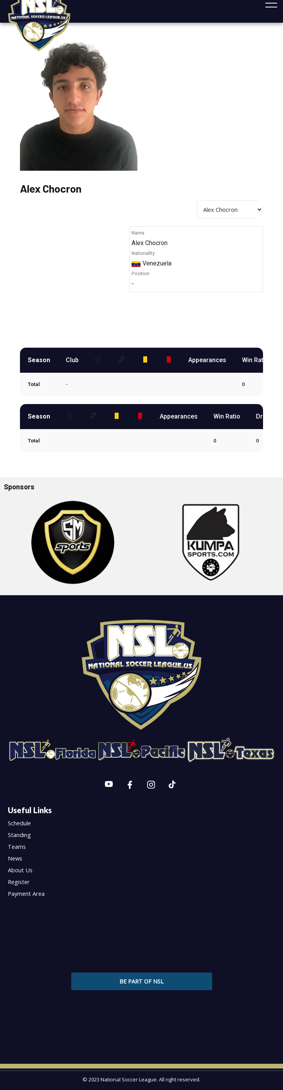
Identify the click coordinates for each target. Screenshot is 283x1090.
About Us (20, 870)
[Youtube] (109, 785)
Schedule (19, 823)
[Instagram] (151, 785)
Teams (17, 846)
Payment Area (26, 893)
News (15, 858)
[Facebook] (130, 785)
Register (19, 882)
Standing (19, 835)
